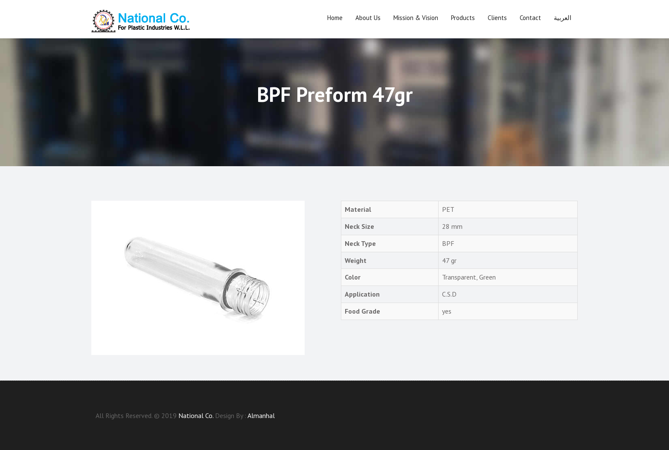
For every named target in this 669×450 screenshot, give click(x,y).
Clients (497, 18)
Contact (530, 18)
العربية (562, 18)
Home (335, 18)
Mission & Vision (415, 18)
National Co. (195, 415)
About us (368, 18)
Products (463, 18)
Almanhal (261, 415)
